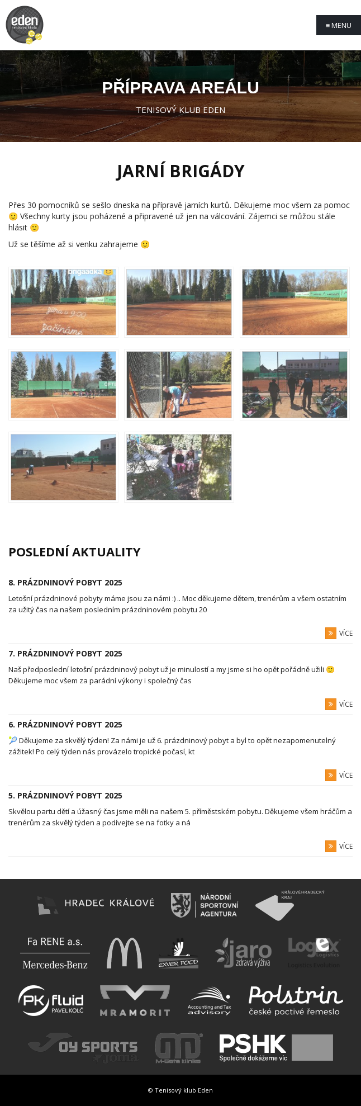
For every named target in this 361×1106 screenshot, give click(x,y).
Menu (339, 25)
